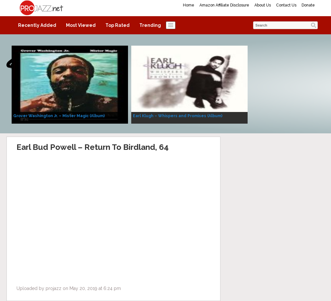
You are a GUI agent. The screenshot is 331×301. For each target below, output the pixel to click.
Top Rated (117, 25)
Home (188, 5)
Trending (150, 25)
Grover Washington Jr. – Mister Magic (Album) (59, 116)
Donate (308, 5)
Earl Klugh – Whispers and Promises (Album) (177, 116)
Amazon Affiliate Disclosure (224, 5)
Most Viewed (81, 25)
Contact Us (286, 5)
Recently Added (37, 25)
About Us (262, 5)
